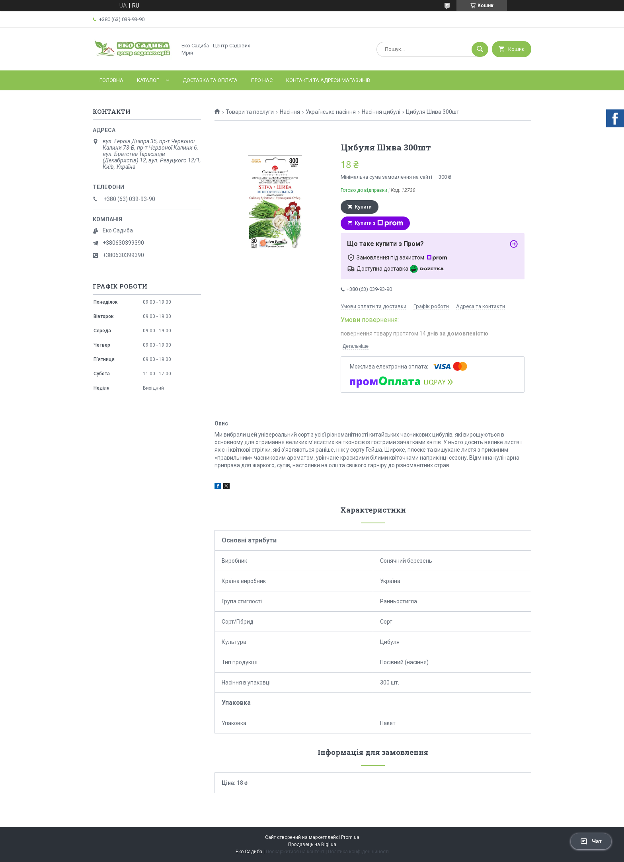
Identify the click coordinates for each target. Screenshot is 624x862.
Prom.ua (350, 837)
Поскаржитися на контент (295, 851)
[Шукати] (480, 49)
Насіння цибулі (381, 112)
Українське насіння (331, 112)
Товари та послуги (250, 112)
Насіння (290, 112)
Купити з (379, 223)
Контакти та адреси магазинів (328, 80)
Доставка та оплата (210, 80)
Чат (591, 841)
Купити (363, 207)
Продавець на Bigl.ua (312, 844)
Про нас (262, 80)
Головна (111, 80)
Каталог (148, 80)
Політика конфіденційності (358, 851)
